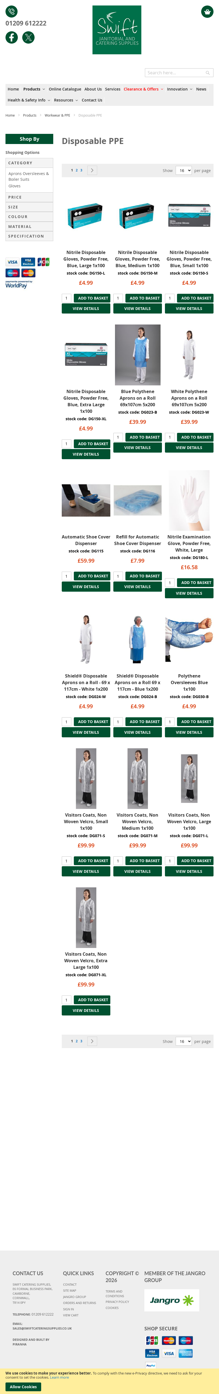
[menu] (109, 95)
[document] (109, 1381)
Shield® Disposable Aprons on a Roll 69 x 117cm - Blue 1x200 (137, 682)
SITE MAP (69, 1290)
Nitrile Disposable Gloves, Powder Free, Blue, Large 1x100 (86, 259)
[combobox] (179, 72)
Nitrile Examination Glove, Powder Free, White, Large (189, 543)
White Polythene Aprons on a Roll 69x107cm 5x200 (189, 398)
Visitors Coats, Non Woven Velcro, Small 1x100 (86, 821)
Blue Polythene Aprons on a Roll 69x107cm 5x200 (138, 398)
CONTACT (70, 1284)
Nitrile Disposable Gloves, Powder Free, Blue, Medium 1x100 (137, 259)
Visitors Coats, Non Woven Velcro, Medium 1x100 (137, 821)
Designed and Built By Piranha (31, 1341)
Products (30, 115)
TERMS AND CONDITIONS (115, 1293)
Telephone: (33, 1314)
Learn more (59, 1377)
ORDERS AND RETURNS (79, 1303)
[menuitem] (14, 89)
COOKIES (112, 1308)
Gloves (15, 185)
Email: (36, 1326)
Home (10, 115)
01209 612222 (25, 23)
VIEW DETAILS (86, 308)
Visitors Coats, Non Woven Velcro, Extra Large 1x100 (86, 960)
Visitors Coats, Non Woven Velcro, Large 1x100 (189, 821)
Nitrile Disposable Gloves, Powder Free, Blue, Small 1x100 (189, 259)
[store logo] (116, 27)
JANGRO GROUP (74, 1297)
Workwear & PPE (58, 115)
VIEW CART (70, 1315)
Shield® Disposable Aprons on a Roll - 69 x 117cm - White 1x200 (86, 682)
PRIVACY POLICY (117, 1302)
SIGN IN (68, 1309)
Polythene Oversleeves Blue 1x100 (189, 682)
